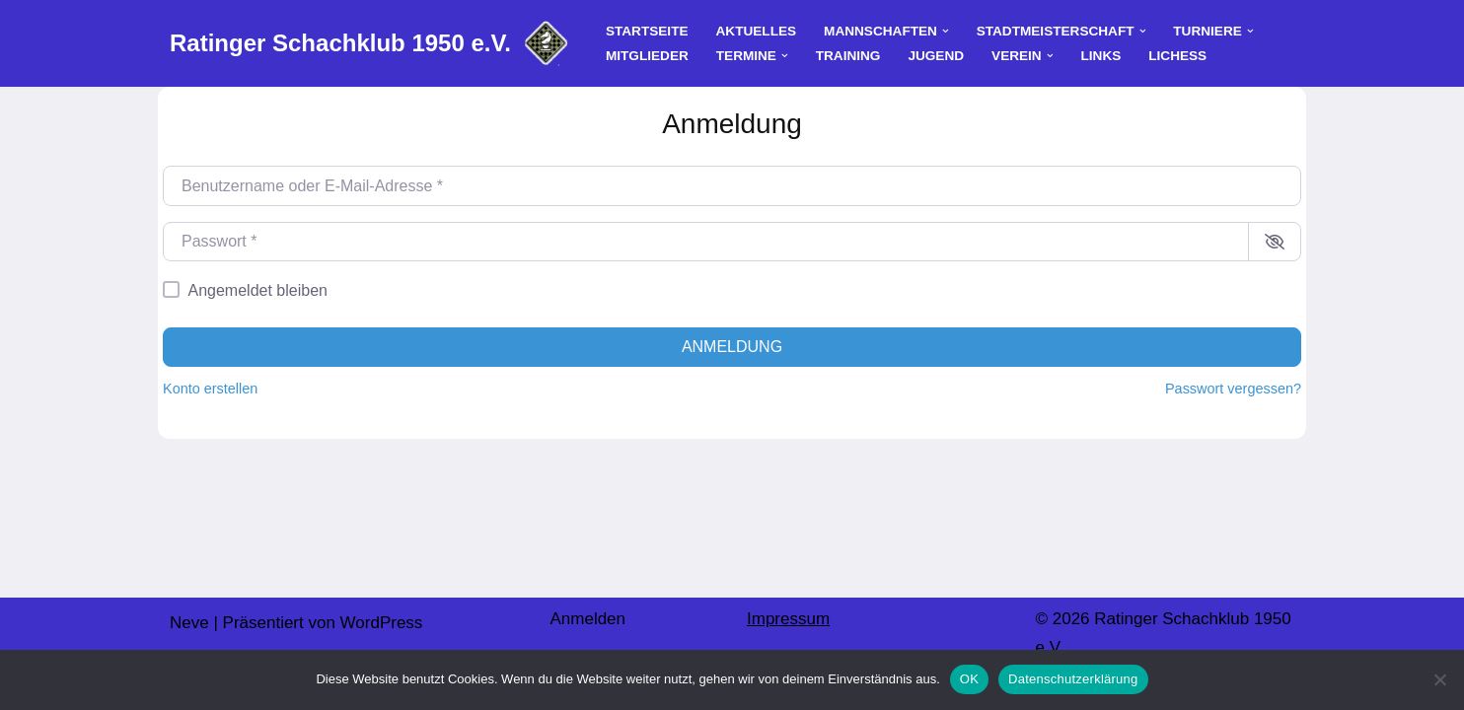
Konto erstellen (210, 388)
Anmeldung (732, 346)
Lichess (1177, 55)
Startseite (647, 31)
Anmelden (587, 618)
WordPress (381, 622)
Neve (189, 622)
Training (848, 55)
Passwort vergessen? (1233, 388)
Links (1101, 55)
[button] (945, 31)
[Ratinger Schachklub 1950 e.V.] (371, 43)
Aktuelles (756, 31)
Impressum (788, 618)
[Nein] (1439, 679)
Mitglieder (647, 55)
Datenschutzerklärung (1072, 679)
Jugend (936, 55)
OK (969, 679)
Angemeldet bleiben (258, 290)
